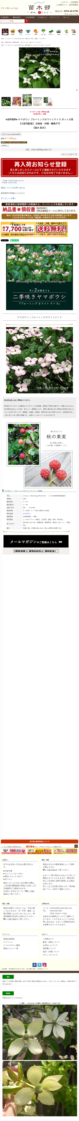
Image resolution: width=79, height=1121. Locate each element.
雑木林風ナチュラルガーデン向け (34, 45)
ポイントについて (50, 954)
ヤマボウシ (43, 38)
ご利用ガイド (62, 5)
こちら (53, 870)
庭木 (2, 38)
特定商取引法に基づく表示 (17, 969)
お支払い (5, 860)
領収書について (49, 948)
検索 (27, 21)
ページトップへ (76, 846)
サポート (45, 934)
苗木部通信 (73, 5)
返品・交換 (5, 903)
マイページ (54, 17)
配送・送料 (45, 860)
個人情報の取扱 (31, 969)
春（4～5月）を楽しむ (27, 42)
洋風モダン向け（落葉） (32, 38)
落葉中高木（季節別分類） (12, 42)
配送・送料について (51, 942)
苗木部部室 (30, 17)
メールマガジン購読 (11, 945)
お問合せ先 (45, 903)
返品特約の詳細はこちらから (13, 193)
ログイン (65, 2)
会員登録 (74, 2)
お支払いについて (50, 945)
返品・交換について (51, 951)
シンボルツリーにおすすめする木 (14, 38)
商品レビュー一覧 (10, 948)
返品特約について (42, 969)
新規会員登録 (9, 939)
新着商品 (4, 17)
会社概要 (4, 969)
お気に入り (42, 17)
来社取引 (17, 17)
